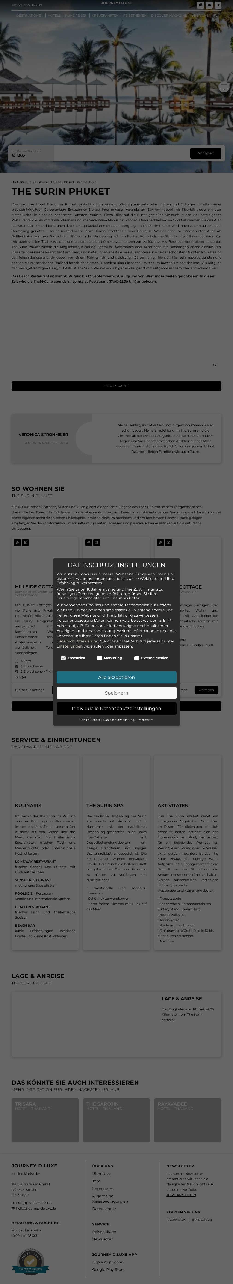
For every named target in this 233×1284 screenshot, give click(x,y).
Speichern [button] (116, 681)
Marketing (109, 647)
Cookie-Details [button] (90, 708)
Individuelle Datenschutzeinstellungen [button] (116, 697)
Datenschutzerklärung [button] (119, 708)
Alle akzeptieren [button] (116, 666)
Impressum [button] (145, 708)
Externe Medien (151, 647)
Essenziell (73, 647)
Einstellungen (70, 635)
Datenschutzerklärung (78, 630)
